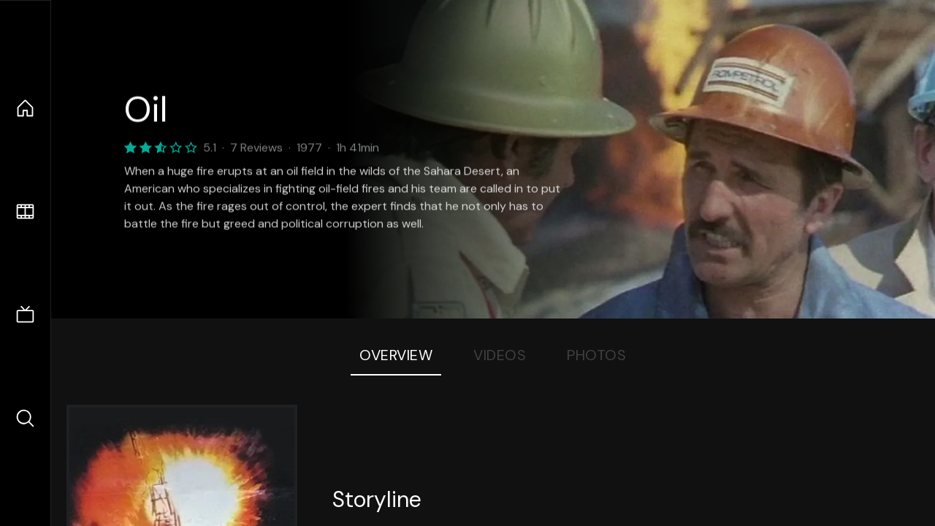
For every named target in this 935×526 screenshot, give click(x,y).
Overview (395, 355)
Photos (596, 355)
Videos (499, 355)
